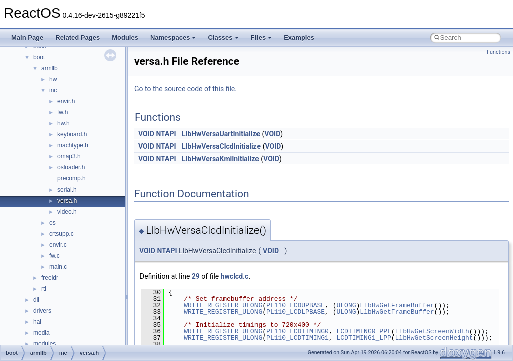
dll (36, 299)
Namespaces (173, 37)
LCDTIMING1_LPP (363, 337)
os (52, 222)
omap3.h (69, 156)
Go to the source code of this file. (185, 89)
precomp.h (71, 178)
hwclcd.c (235, 276)
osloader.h (71, 167)
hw (53, 79)
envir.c (58, 244)
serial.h (67, 189)
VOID (146, 134)
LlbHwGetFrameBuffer (397, 305)
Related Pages (77, 37)
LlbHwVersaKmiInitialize (220, 159)
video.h (67, 211)
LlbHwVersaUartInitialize (221, 134)
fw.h (62, 112)
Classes (223, 37)
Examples (299, 37)
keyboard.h (72, 134)
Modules (125, 37)
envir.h (66, 101)
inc (53, 90)
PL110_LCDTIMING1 (297, 337)
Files (261, 37)
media (41, 332)
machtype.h (72, 145)
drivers (42, 310)
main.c (58, 266)
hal (37, 321)
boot (39, 57)
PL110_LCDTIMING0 (297, 331)
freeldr (49, 277)
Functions (498, 52)
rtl (43, 288)
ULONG (346, 305)
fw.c (54, 255)
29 (196, 276)
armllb (49, 68)
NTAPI (166, 134)
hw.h (63, 123)
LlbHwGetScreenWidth (432, 331)
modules (44, 343)
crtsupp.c (61, 233)
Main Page (27, 37)
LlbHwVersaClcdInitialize (221, 146)
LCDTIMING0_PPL (363, 331)
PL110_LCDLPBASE (295, 311)
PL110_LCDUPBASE (295, 305)
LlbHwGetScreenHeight (434, 337)
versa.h (67, 200)
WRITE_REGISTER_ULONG (223, 305)
